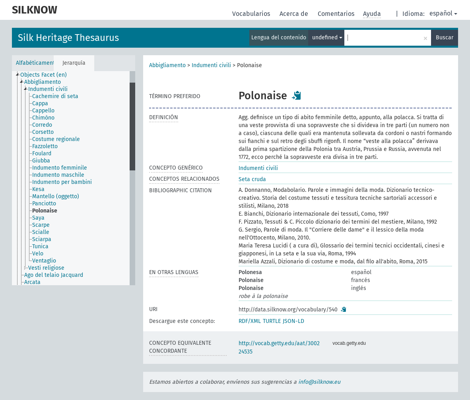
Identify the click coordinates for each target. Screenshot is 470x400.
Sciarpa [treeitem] (41, 239)
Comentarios (337, 13)
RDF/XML (250, 321)
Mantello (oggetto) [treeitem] (55, 196)
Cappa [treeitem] (40, 103)
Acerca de (295, 13)
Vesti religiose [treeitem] (46, 268)
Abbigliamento (167, 65)
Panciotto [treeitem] (44, 203)
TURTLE (272, 321)
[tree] (73, 178)
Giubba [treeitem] (41, 160)
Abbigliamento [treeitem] (42, 82)
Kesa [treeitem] (38, 189)
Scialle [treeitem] (40, 232)
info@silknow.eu (319, 382)
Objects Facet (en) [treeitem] (43, 74)
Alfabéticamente (35, 63)
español (443, 13)
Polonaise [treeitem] (44, 210)
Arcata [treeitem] (32, 282)
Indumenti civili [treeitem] (48, 89)
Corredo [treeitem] (42, 125)
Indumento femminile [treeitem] (59, 167)
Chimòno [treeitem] (43, 117)
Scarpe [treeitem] (41, 225)
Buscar (444, 37)
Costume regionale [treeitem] (56, 139)
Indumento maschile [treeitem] (58, 175)
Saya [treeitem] (38, 217)
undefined (327, 37)
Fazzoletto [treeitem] (45, 146)
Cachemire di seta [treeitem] (55, 96)
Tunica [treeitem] (40, 246)
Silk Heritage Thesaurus (68, 37)
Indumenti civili (211, 65)
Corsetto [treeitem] (43, 132)
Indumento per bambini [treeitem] (62, 182)
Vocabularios (252, 13)
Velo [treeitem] (37, 253)
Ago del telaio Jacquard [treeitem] (53, 275)
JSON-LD (293, 321)
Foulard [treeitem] (41, 153)
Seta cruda (252, 179)
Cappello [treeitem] (43, 110)
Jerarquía (73, 63)
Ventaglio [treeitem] (44, 260)
